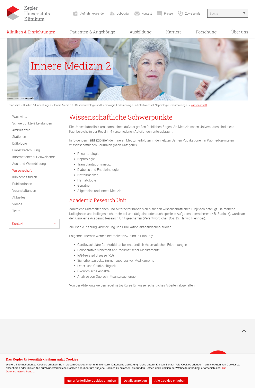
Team (16, 211)
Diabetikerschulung (26, 150)
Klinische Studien (24, 177)
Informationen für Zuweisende (33, 157)
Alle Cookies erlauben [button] (170, 380)
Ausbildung (140, 31)
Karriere (174, 31)
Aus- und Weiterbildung (29, 164)
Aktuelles (18, 197)
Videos (17, 204)
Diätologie (19, 143)
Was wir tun (20, 117)
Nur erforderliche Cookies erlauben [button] (91, 380)
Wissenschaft (22, 170)
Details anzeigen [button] (135, 380)
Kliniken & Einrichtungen (31, 31)
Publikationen (22, 184)
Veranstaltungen (24, 191)
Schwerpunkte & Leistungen (32, 123)
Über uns (239, 31)
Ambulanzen (21, 130)
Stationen (19, 137)
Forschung (206, 31)
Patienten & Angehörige (92, 31)
